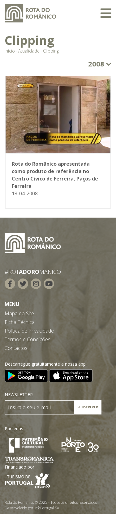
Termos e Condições (27, 339)
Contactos (16, 348)
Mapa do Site (19, 313)
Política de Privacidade (29, 330)
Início (10, 51)
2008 (99, 63)
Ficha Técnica (20, 322)
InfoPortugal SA (46, 508)
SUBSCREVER (87, 407)
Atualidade (29, 51)
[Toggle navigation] (106, 13)
